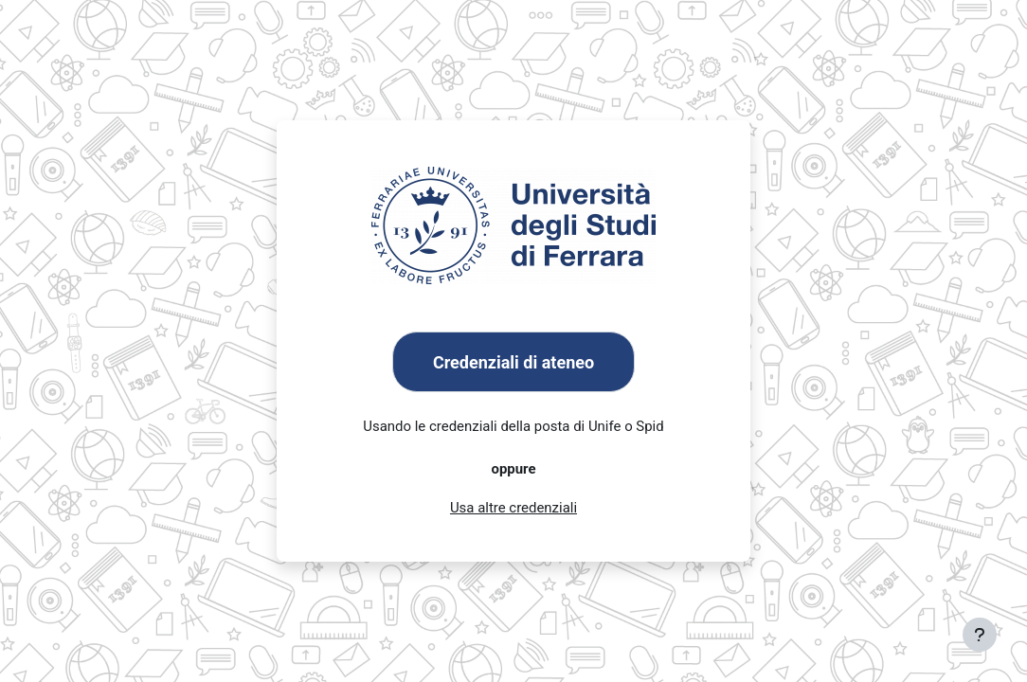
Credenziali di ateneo (513, 362)
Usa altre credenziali (513, 508)
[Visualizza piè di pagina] (980, 635)
